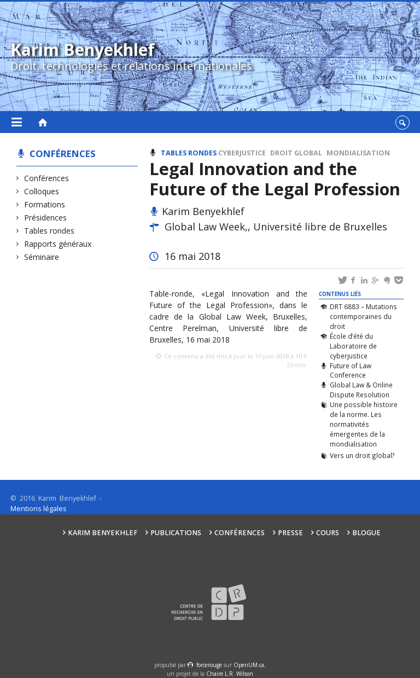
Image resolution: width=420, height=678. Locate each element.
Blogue (366, 532)
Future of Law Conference (350, 370)
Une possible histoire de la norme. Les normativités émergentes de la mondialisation (364, 424)
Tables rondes (49, 230)
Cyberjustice (242, 153)
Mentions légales (38, 508)
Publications (175, 532)
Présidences (46, 217)
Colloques (42, 191)
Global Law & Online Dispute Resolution (361, 389)
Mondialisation (358, 153)
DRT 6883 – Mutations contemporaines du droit (363, 316)
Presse (290, 532)
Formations (45, 204)
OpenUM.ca (249, 665)
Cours (327, 532)
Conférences (63, 153)
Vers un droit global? (362, 455)
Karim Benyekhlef (102, 532)
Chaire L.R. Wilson (229, 673)
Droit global (296, 153)
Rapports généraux (58, 244)
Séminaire (42, 257)
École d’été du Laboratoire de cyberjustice (353, 346)
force (209, 665)
